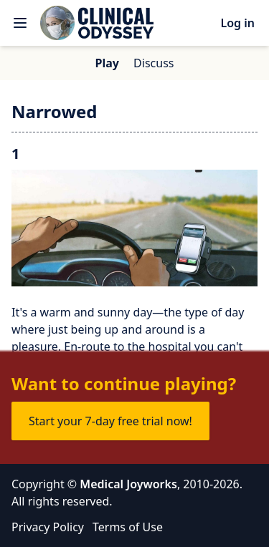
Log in (237, 23)
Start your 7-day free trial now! (110, 421)
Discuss (153, 63)
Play (107, 63)
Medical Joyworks (128, 484)
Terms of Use (128, 527)
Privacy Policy (47, 527)
